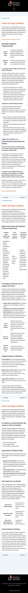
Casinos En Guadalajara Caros (9, 191)
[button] (14, 9)
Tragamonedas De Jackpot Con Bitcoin (11, 39)
